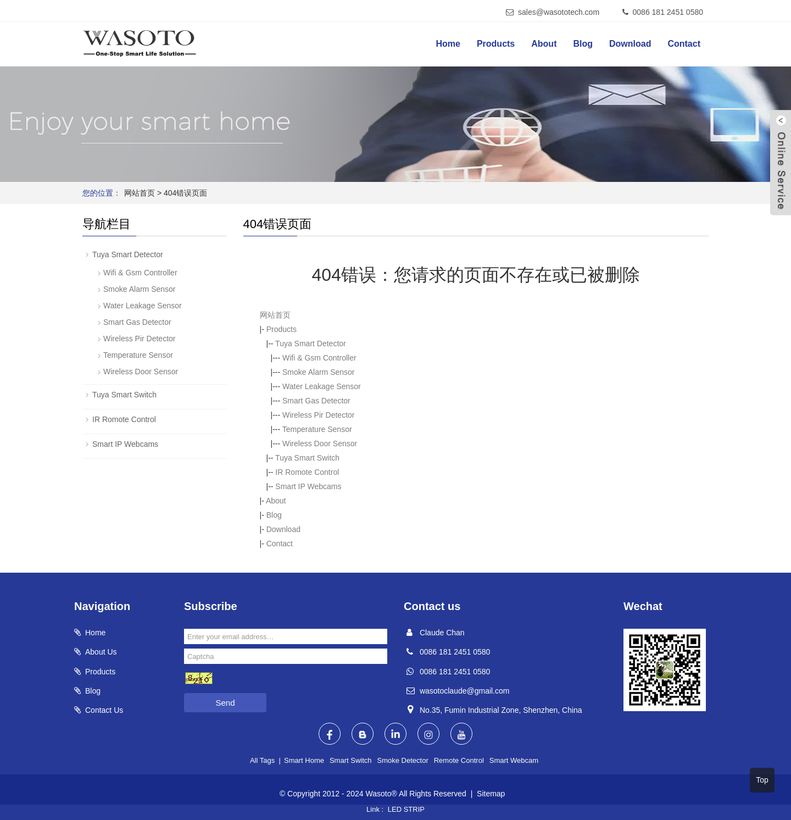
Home (448, 43)
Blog (583, 43)
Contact (683, 43)
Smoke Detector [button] (402, 760)
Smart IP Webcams (308, 486)
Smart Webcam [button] (513, 760)
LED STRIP (406, 809)
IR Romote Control (307, 472)
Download (630, 43)
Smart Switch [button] (351, 760)
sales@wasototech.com (558, 12)
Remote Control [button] (459, 760)
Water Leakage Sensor (321, 386)
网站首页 (139, 193)
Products (496, 43)
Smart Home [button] (304, 760)
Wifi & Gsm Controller (319, 357)
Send (225, 702)
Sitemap (491, 793)
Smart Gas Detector (316, 400)
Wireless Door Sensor (319, 443)
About (543, 43)
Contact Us (104, 710)
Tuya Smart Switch (307, 457)
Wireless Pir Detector (318, 415)
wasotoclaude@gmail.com (465, 690)
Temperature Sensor (317, 429)
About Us (101, 651)
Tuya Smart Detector (310, 343)
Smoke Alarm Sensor (318, 372)
